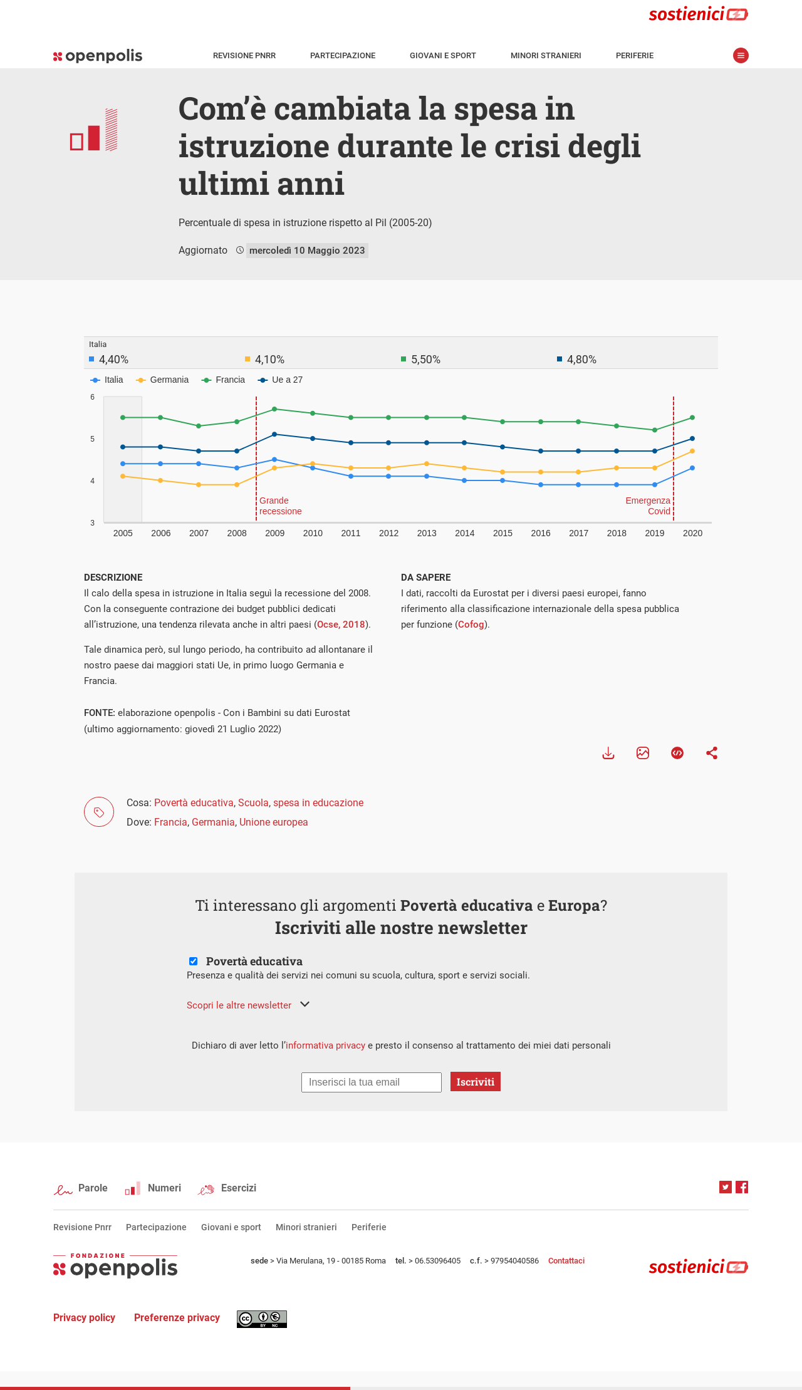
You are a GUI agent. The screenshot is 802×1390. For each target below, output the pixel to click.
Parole (93, 1188)
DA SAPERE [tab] (425, 577)
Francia (170, 822)
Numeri (164, 1188)
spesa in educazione (318, 803)
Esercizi (238, 1188)
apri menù (741, 55)
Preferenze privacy (177, 1318)
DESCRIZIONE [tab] (113, 577)
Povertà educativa (194, 803)
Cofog (471, 624)
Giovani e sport (443, 55)
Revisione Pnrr (244, 55)
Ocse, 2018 (341, 624)
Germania (213, 822)
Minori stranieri (546, 55)
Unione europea (273, 822)
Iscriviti (475, 1081)
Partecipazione (342, 55)
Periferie (635, 55)
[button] (248, 1005)
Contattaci (566, 1260)
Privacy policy (84, 1318)
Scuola (253, 803)
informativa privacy (325, 1045)
